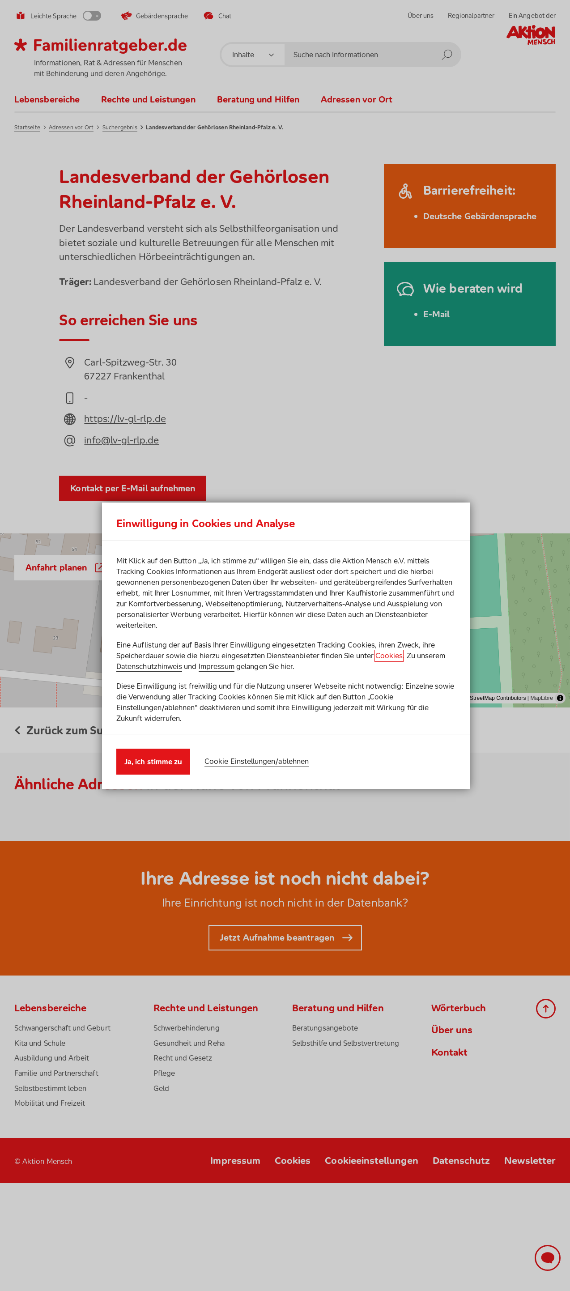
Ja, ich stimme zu (153, 762)
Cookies (389, 655)
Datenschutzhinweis (149, 666)
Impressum (217, 666)
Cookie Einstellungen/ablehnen (256, 761)
